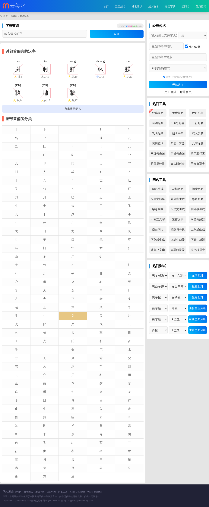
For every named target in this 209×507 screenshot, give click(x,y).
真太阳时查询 (178, 164)
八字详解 (197, 143)
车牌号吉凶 (158, 153)
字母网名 (157, 209)
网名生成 (157, 188)
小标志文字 (158, 219)
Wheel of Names (95, 491)
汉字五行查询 (198, 154)
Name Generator (77, 491)
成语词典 (51, 491)
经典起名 (157, 112)
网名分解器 (198, 219)
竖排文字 (177, 219)
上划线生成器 (198, 230)
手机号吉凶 (178, 153)
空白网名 (157, 229)
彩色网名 (197, 199)
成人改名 (153, 6)
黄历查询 (201, 6)
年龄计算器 (178, 143)
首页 (106, 6)
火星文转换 (158, 199)
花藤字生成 (178, 199)
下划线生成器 (158, 240)
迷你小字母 (158, 249)
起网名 (185, 6)
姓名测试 (137, 6)
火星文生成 (178, 209)
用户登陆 (170, 92)
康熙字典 (39, 491)
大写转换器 (178, 249)
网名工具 (62, 491)
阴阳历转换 (158, 163)
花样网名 (177, 188)
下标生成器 (198, 239)
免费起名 (177, 112)
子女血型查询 (198, 164)
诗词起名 (157, 123)
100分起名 (177, 123)
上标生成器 (178, 239)
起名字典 (170, 6)
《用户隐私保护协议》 (181, 77)
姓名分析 (197, 112)
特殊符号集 (178, 229)
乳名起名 (157, 133)
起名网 (14, 16)
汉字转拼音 (198, 249)
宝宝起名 (120, 6)
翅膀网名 (197, 188)
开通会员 (185, 92)
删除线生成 (198, 209)
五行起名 (197, 123)
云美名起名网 (38, 500)
